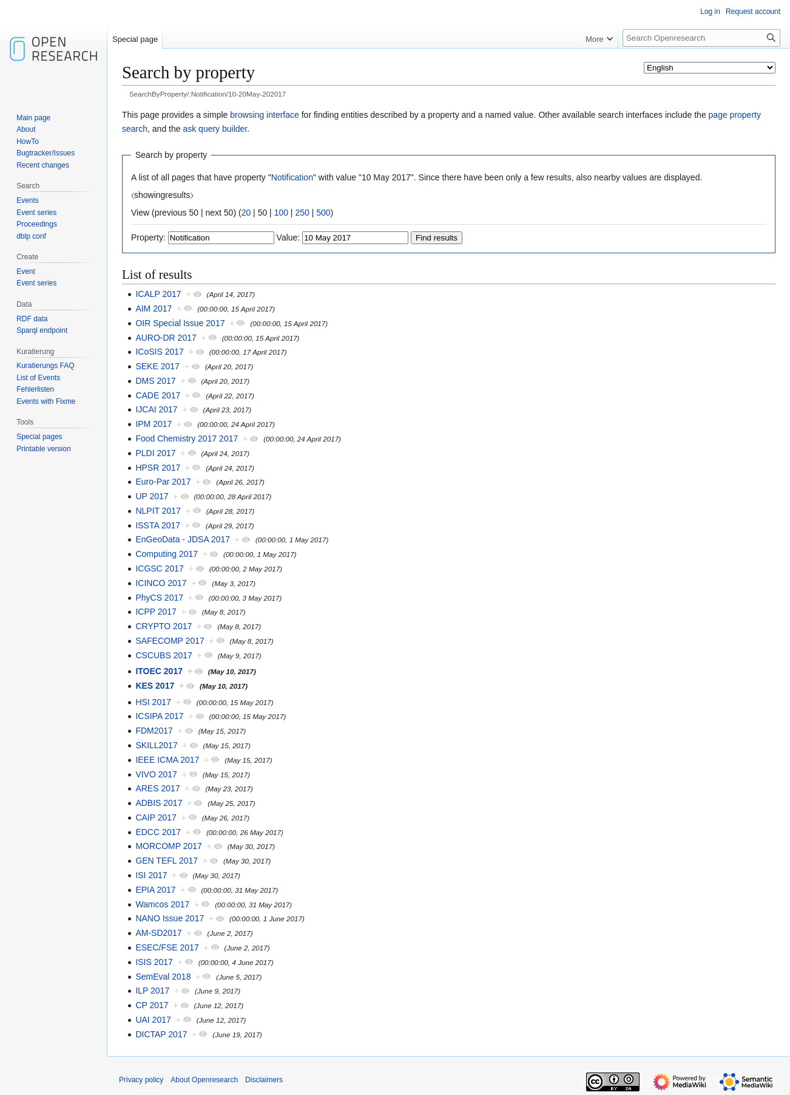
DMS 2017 (155, 381)
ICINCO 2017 (160, 583)
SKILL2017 (156, 745)
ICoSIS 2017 (159, 351)
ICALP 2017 (158, 294)
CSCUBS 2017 (163, 655)
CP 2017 (151, 1005)
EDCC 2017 (158, 832)
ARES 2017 (157, 788)
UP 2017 (151, 496)
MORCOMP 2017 (168, 846)
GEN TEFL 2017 (166, 860)
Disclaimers (264, 1080)
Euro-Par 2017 (163, 481)
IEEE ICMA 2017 (167, 760)
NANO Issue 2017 (169, 918)
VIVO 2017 (156, 774)
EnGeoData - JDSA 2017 (182, 539)
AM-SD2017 (158, 933)
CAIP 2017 (155, 817)
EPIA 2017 (155, 890)
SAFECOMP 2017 (169, 641)
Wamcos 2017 (162, 904)
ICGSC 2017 (159, 568)
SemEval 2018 (163, 976)
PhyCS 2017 (159, 597)
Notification (292, 177)
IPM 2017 (153, 424)
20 (246, 212)
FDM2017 (153, 730)
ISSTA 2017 (157, 525)
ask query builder (215, 129)
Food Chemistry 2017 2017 (186, 438)
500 (323, 212)
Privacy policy (141, 1080)
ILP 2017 (152, 990)
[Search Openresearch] (701, 38)
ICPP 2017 (155, 611)
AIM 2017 (153, 308)
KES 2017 (154, 686)
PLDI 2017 (155, 453)
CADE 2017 (157, 395)
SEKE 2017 (157, 366)
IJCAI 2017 (156, 409)
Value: (288, 237)
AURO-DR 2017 (165, 338)
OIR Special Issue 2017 (180, 323)
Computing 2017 (166, 554)
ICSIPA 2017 (159, 716)
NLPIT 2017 (157, 511)
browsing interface (264, 115)
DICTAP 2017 (161, 1034)
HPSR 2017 (157, 467)
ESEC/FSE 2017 (166, 947)
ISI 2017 (151, 875)
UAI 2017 (152, 1020)
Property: (148, 237)
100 (281, 212)
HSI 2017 (152, 702)
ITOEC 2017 (159, 671)
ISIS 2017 (154, 962)
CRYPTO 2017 (163, 626)
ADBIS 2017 (158, 803)
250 (302, 212)
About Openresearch (204, 1080)
